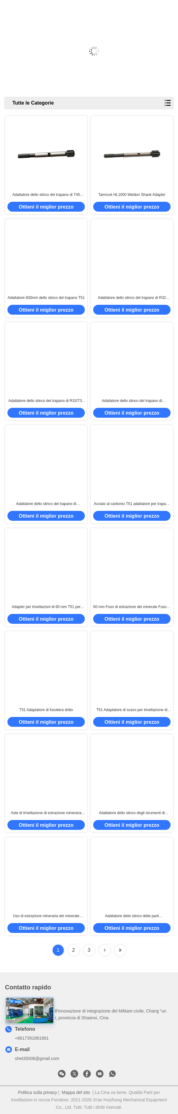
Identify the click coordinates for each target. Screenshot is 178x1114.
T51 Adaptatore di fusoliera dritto (46, 710)
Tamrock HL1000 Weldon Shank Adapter (132, 195)
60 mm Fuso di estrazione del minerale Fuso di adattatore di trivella (131, 607)
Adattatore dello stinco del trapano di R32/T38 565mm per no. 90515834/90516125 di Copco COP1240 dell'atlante (46, 401)
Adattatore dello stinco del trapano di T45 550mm (46, 195)
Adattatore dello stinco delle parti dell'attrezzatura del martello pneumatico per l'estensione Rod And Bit (131, 916)
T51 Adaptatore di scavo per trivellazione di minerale (131, 710)
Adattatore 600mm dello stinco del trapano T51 (46, 298)
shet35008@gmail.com (37, 1058)
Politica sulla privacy (37, 1092)
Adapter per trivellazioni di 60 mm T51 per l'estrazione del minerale (46, 607)
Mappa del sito (76, 1092)
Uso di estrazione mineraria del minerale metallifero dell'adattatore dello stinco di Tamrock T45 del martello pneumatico (46, 916)
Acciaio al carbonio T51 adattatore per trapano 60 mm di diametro (132, 504)
